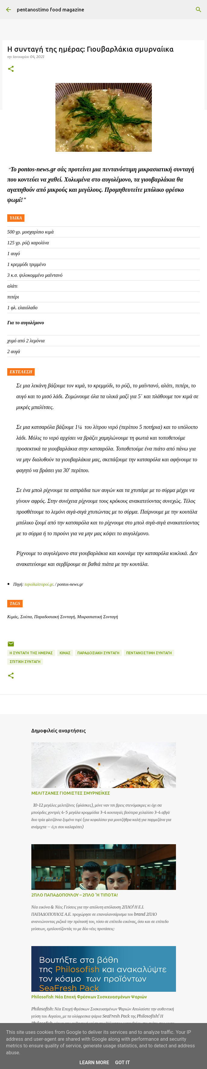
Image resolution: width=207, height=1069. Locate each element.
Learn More (94, 1062)
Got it (122, 1062)
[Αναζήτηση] (198, 9)
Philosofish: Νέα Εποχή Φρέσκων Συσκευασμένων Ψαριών (89, 996)
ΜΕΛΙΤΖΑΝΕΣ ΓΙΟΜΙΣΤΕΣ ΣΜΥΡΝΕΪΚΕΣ (70, 793)
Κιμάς (65, 653)
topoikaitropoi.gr (39, 584)
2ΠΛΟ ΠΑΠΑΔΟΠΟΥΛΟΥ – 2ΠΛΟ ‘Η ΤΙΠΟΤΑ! (74, 895)
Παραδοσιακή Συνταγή (98, 653)
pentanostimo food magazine (50, 9)
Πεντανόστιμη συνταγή (149, 653)
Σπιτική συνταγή (25, 662)
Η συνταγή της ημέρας (31, 653)
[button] (10, 69)
